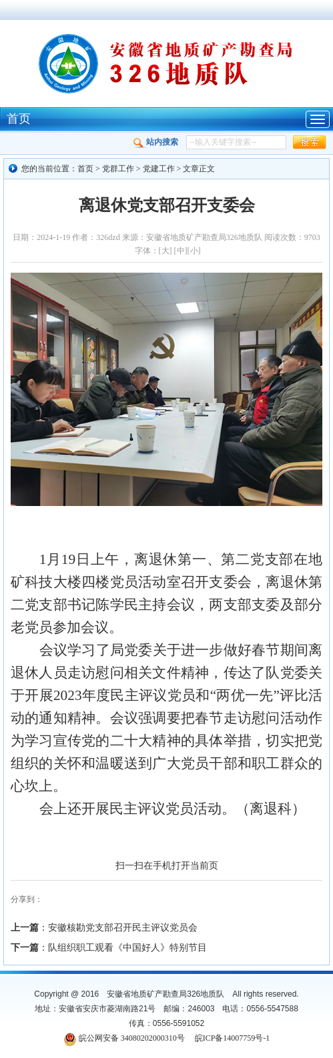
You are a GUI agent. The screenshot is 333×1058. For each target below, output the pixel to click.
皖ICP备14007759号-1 (232, 1038)
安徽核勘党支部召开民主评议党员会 (123, 928)
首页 (19, 118)
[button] (309, 142)
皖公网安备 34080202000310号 (132, 1038)
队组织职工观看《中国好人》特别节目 (127, 948)
